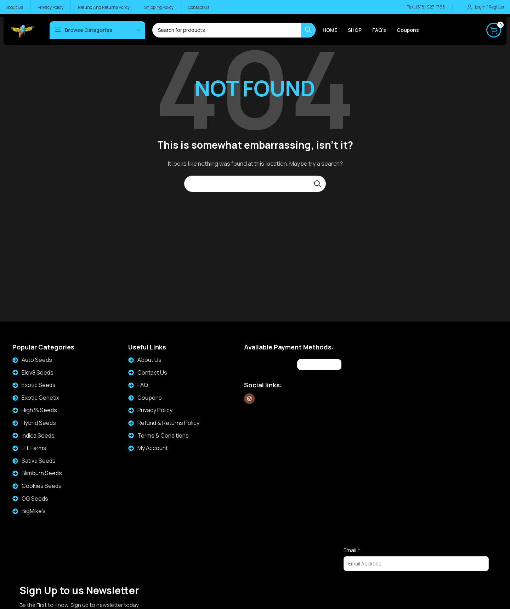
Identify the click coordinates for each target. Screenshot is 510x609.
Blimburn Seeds (42, 473)
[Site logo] (22, 29)
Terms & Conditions (163, 435)
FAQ (142, 385)
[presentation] (397, 592)
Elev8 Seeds (37, 372)
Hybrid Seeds (39, 423)
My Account (152, 448)
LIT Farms (34, 448)
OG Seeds (35, 498)
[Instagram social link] (249, 398)
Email (352, 550)
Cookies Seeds (42, 486)
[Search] (255, 184)
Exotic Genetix (40, 398)
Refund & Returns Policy (168, 423)
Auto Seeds (37, 360)
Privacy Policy (154, 410)
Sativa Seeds (39, 461)
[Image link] (270, 363)
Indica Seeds (38, 435)
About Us (149, 360)
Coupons (149, 398)
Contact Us (152, 372)
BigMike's (34, 511)
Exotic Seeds (39, 385)
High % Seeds (39, 410)
